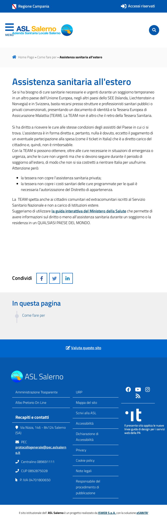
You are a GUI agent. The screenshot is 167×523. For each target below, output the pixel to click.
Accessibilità (85, 423)
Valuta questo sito (86, 348)
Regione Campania (30, 6)
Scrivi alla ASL (86, 412)
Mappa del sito (86, 402)
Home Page (26, 57)
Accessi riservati (141, 6)
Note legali (84, 470)
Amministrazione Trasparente (36, 392)
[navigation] (9, 30)
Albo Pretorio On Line (30, 402)
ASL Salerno (44, 376)
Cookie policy (85, 460)
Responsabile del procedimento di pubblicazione (88, 487)
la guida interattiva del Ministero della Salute (89, 211)
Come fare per (47, 57)
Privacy (81, 450)
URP (79, 392)
